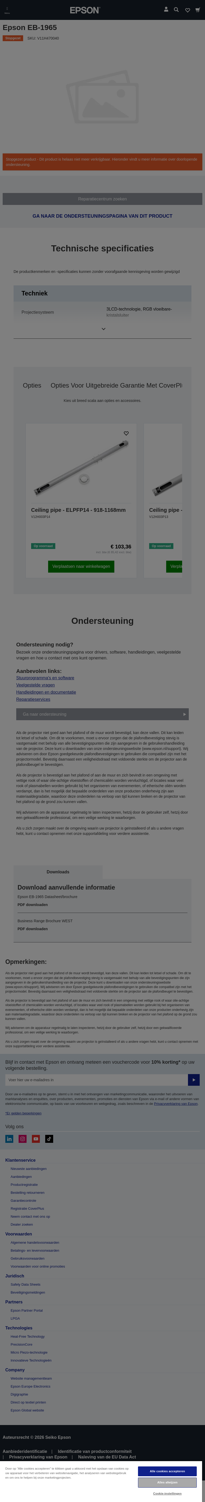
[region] (101, 1481)
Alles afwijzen (167, 1482)
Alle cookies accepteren (167, 1471)
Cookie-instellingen (167, 1493)
